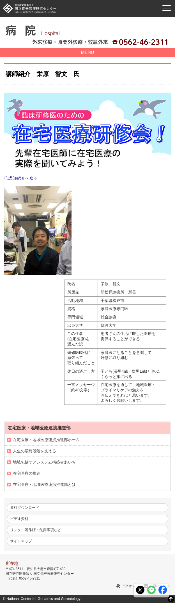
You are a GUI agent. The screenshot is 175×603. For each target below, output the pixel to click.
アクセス (128, 586)
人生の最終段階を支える (34, 451)
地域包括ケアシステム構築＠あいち (44, 462)
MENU (87, 52)
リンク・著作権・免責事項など (35, 530)
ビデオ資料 (19, 519)
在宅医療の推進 (26, 473)
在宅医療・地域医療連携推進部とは (44, 484)
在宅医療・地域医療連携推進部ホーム (46, 440)
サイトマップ (21, 541)
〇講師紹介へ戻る (21, 178)
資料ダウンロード (24, 507)
